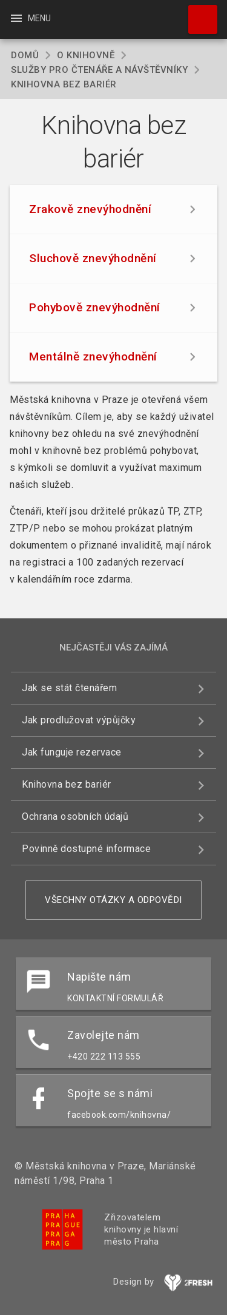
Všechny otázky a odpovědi (113, 899)
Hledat (197, 13)
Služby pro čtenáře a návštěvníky (99, 69)
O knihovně (85, 55)
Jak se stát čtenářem (69, 688)
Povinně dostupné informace (86, 848)
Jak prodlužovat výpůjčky (79, 720)
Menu (30, 18)
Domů (25, 55)
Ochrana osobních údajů (75, 816)
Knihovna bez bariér (66, 784)
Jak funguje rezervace (72, 752)
